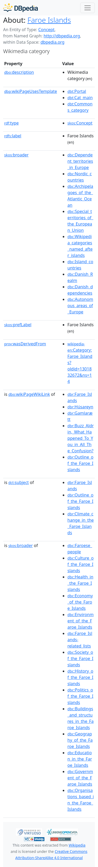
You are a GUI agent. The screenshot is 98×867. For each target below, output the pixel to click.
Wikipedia (77, 845)
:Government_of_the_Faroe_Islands (80, 778)
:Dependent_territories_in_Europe (80, 161)
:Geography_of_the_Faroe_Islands (80, 740)
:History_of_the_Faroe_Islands (80, 677)
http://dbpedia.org (62, 36)
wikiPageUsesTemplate (30, 91)
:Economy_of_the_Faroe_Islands (80, 602)
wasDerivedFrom (25, 344)
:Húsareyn (80, 407)
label (12, 136)
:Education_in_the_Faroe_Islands (79, 759)
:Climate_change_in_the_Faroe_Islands (80, 523)
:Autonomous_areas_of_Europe (80, 305)
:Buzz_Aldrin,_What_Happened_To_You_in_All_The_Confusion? (80, 438)
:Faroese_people (79, 549)
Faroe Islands (49, 20)
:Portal (76, 91)
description (19, 72)
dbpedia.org (53, 42)
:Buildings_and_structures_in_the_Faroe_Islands (80, 718)
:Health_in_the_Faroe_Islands (80, 583)
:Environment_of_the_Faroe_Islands (80, 621)
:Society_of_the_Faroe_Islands (80, 658)
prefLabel (17, 325)
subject (18, 482)
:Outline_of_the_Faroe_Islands (80, 463)
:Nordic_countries (79, 177)
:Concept (80, 123)
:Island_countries (80, 265)
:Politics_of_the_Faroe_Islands (80, 696)
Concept (46, 29)
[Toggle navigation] (87, 8)
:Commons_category (80, 107)
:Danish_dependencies (80, 290)
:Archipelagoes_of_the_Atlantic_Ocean (80, 195)
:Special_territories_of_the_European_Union (80, 221)
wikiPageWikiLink (29, 394)
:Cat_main (80, 97)
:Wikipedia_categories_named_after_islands (80, 246)
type (11, 123)
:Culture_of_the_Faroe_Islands (80, 564)
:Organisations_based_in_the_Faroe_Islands (80, 799)
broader (16, 155)
